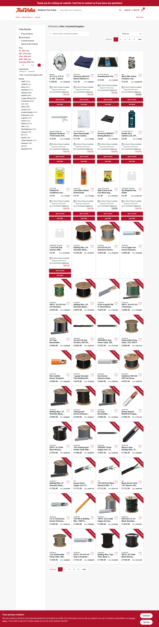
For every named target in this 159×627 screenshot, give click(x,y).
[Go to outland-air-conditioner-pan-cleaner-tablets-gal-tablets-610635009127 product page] (59, 193)
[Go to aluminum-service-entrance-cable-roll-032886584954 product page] (107, 250)
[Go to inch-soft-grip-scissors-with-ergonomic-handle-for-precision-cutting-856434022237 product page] (59, 250)
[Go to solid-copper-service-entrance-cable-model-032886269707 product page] (107, 510)
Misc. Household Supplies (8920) (32, 75)
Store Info (139, 17)
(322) (27, 101)
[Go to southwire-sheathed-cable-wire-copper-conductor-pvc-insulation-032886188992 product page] (59, 368)
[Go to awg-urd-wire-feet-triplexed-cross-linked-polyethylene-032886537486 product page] (83, 332)
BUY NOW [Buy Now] (60, 104)
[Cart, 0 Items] (142, 10)
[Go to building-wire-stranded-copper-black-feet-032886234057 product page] (83, 296)
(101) (29, 140)
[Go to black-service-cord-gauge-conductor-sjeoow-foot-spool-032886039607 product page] (131, 475)
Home (18, 17)
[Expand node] (19, 74)
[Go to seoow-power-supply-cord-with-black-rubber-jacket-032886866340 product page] (83, 475)
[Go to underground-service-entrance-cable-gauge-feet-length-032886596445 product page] (83, 403)
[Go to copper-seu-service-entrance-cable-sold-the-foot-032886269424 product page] (131, 250)
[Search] (120, 10)
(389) (26, 93)
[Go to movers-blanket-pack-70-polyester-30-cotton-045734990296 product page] (83, 79)
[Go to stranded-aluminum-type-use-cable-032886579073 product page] (59, 296)
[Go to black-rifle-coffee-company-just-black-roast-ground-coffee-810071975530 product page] (131, 79)
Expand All (31, 71)
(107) (24, 135)
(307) (26, 109)
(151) (26, 123)
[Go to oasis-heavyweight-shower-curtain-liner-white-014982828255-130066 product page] (83, 136)
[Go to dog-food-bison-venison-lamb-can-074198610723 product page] (107, 193)
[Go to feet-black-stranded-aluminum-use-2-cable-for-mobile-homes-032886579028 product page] (131, 510)
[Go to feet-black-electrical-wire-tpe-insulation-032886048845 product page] (107, 475)
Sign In (127, 10)
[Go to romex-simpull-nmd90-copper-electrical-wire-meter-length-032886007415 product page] (131, 403)
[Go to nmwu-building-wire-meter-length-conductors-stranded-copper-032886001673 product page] (131, 439)
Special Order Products (29, 44)
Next (140, 39)
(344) (28, 98)
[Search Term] (90, 10)
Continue (146, 616)
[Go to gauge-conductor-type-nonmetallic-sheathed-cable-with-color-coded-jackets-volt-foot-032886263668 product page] (107, 403)
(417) (27, 90)
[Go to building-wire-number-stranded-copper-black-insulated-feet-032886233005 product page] (59, 475)
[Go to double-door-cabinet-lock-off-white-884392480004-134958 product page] (131, 136)
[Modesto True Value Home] (26, 10)
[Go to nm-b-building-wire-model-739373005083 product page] (83, 510)
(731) (26, 84)
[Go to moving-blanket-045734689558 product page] (107, 136)
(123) (28, 129)
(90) (26, 149)
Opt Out (146, 622)
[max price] (33, 65)
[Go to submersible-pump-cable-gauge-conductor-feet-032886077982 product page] (131, 332)
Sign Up (136, 10)
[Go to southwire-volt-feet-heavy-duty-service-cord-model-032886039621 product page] (131, 368)
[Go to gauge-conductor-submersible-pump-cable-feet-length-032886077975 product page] (59, 546)
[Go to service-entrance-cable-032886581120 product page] (83, 546)
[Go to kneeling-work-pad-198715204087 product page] (107, 79)
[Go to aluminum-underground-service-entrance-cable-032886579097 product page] (131, 296)
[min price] (23, 65)
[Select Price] (39, 65)
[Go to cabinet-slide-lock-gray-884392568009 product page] (83, 193)
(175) (26, 118)
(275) (29, 112)
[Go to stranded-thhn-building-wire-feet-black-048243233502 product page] (83, 368)
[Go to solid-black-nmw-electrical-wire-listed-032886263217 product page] (59, 439)
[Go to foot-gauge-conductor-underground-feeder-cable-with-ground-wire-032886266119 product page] (83, 439)
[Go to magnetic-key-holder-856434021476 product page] (131, 193)
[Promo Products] (20, 33)
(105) (25, 138)
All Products (25, 37)
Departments (27, 17)
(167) (25, 121)
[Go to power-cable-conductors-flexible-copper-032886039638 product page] (107, 332)
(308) (25, 107)
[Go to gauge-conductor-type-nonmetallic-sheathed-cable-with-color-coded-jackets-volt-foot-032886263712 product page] (59, 332)
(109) (26, 132)
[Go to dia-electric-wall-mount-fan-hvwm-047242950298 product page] (59, 79)
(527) (25, 87)
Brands (37, 17)
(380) (26, 95)
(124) (25, 126)
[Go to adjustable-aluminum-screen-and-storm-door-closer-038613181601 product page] (59, 136)
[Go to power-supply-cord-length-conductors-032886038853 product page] (107, 439)
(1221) (25, 81)
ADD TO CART (60, 100)
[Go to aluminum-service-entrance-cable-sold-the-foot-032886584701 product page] (59, 510)
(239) (27, 115)
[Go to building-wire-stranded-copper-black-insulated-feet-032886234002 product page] (59, 403)
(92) (24, 146)
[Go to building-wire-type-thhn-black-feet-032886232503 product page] (107, 546)
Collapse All (22, 71)
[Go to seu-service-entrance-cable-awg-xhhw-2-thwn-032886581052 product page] (107, 368)
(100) (26, 143)
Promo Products (27, 33)
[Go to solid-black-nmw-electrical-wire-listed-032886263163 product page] (131, 546)
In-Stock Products (27, 40)
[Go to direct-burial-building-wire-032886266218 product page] (107, 296)
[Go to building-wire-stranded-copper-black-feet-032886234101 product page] (83, 250)
